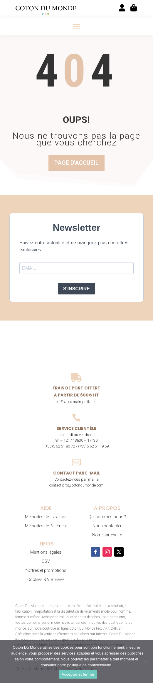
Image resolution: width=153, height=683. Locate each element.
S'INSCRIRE (76, 288)
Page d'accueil (76, 162)
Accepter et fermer (78, 674)
